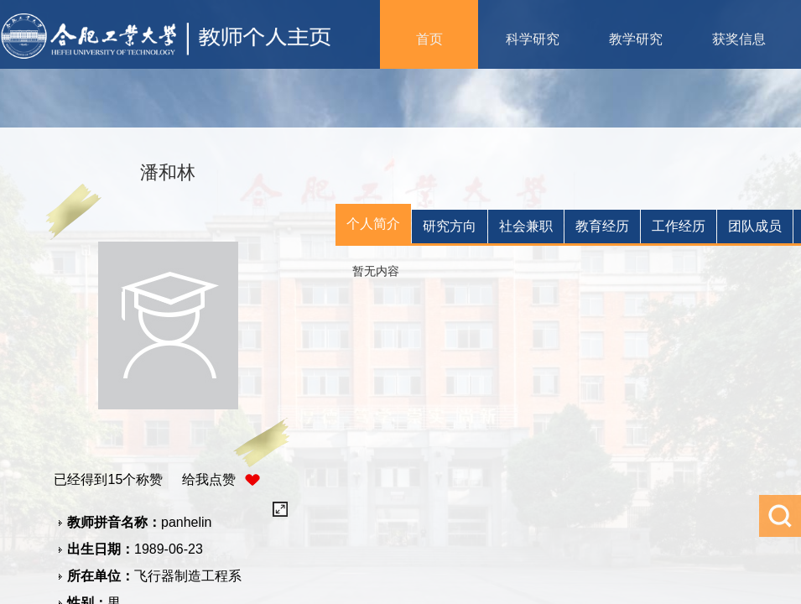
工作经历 (678, 226)
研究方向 (449, 226)
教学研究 (636, 39)
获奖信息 (739, 39)
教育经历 (602, 226)
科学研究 (532, 39)
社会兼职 (526, 226)
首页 (429, 39)
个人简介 (373, 223)
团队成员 (755, 226)
